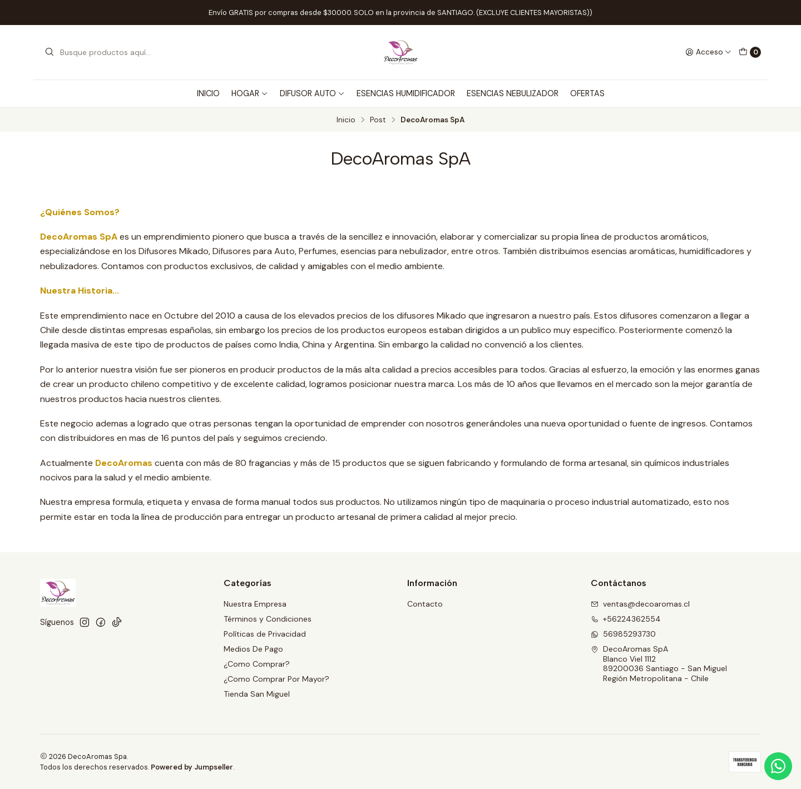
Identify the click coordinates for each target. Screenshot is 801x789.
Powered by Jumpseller (192, 767)
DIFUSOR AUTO (312, 93)
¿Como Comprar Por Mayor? (276, 679)
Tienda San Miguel (257, 694)
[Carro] (750, 52)
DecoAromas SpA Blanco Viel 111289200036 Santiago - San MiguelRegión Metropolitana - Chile (659, 663)
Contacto (425, 604)
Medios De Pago (253, 649)
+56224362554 (626, 619)
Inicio (346, 120)
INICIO (208, 93)
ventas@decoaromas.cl (640, 604)
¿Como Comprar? (257, 664)
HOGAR (249, 93)
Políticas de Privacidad (265, 634)
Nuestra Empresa (255, 604)
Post (378, 120)
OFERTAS (587, 93)
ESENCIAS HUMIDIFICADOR (406, 93)
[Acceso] (708, 52)
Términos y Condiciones (268, 619)
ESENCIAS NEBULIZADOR (512, 93)
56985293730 (623, 634)
